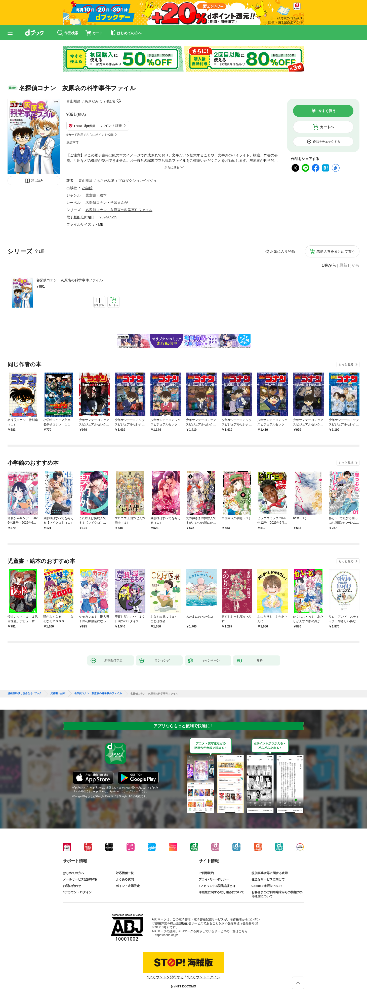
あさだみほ (93, 101)
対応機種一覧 (125, 873)
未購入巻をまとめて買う (335, 251)
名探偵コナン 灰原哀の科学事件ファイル (69, 280)
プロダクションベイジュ (137, 181)
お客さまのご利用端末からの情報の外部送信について (277, 894)
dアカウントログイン (77, 892)
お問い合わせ (72, 886)
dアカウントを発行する (165, 977)
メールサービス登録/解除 (80, 879)
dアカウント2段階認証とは (217, 886)
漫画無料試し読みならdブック (25, 693)
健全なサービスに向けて (268, 879)
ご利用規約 (206, 873)
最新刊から (349, 265)
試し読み (37, 180)
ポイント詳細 (111, 125)
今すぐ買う (327, 111)
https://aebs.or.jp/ (166, 935)
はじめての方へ (73, 873)
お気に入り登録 (282, 251)
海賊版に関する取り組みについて (221, 892)
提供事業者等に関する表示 (270, 873)
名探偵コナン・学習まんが (107, 203)
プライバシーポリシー (214, 879)
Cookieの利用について (267, 886)
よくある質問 (125, 879)
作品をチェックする (326, 141)
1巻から (329, 265)
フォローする (118, 101)
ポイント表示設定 (128, 886)
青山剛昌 (73, 101)
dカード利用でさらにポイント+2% (89, 135)
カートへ (327, 127)
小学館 (87, 188)
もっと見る (346, 364)
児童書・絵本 (96, 195)
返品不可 (72, 142)
